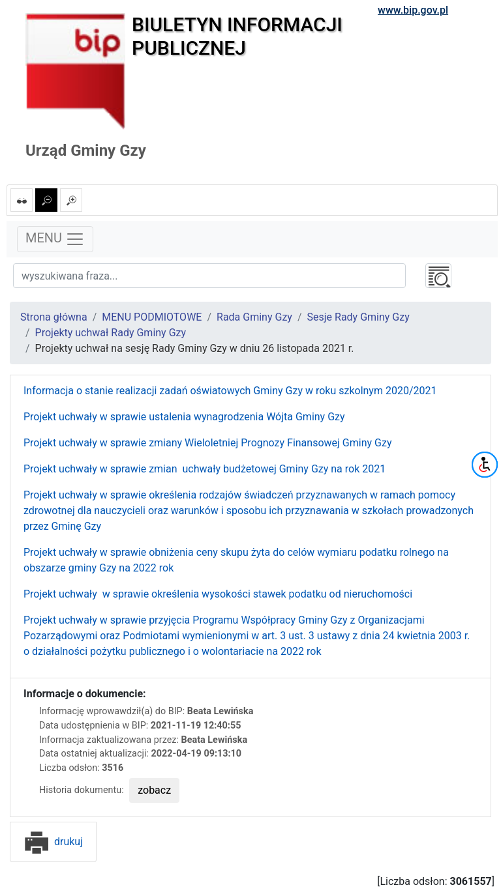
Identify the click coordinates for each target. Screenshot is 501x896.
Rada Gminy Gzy (254, 317)
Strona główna (53, 317)
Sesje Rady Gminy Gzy (358, 317)
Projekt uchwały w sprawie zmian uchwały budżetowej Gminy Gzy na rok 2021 (204, 469)
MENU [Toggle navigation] (55, 239)
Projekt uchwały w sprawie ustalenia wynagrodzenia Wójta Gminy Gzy (184, 417)
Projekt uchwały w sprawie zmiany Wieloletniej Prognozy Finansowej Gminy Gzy (207, 443)
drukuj (53, 841)
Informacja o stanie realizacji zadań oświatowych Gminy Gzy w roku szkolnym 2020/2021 (229, 390)
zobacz (154, 790)
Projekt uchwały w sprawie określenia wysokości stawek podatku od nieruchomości (217, 594)
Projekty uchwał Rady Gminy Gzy (110, 332)
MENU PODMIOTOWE (152, 317)
